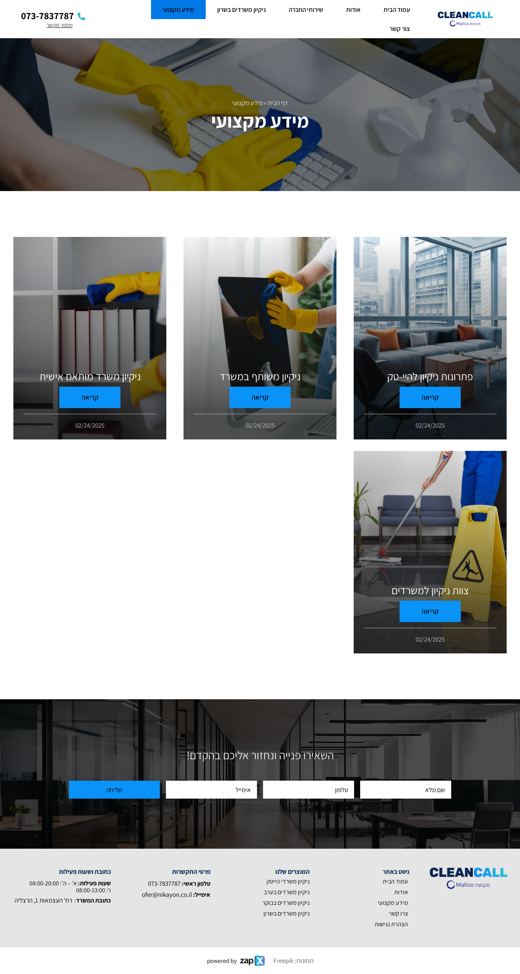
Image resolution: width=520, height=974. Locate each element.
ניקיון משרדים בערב (287, 892)
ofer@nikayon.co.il (167, 894)
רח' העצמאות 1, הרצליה (43, 900)
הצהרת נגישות (391, 924)
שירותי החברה (306, 9)
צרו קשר (398, 913)
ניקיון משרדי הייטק (288, 881)
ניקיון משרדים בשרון (241, 9)
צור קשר (400, 28)
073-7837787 (165, 883)
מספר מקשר (60, 25)
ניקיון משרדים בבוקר (286, 903)
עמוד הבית (397, 9)
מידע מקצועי (178, 9)
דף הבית (278, 103)
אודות (353, 9)
